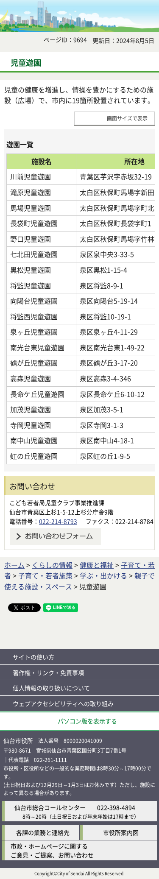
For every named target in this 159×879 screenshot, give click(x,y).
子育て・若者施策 (45, 575)
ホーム (14, 565)
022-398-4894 (116, 807)
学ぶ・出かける (103, 575)
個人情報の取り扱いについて (51, 688)
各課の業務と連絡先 (43, 832)
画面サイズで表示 (127, 118)
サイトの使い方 (33, 657)
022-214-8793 (58, 521)
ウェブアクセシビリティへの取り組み (63, 703)
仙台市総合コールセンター (50, 807)
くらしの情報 (52, 565)
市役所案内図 (121, 832)
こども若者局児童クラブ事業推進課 (56, 502)
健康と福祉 (97, 565)
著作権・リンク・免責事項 (48, 672)
